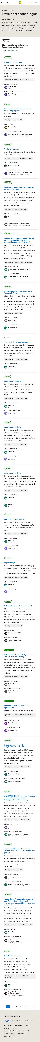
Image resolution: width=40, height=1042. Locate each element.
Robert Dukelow (13, 127)
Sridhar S (11, 366)
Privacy (14, 1028)
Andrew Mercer (12, 684)
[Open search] (32, 2)
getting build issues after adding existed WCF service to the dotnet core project (19, 851)
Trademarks (21, 1033)
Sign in (36, 2)
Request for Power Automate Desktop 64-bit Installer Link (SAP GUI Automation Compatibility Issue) (19, 240)
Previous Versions (19, 1025)
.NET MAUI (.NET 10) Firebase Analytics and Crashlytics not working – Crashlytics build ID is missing (19, 798)
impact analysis (10, 562)
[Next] (33, 1006)
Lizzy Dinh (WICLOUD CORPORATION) (20, 134)
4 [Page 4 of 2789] (20, 1006)
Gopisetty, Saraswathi (14, 877)
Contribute (7, 1028)
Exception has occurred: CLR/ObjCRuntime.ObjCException (17, 746)
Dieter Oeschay (12, 723)
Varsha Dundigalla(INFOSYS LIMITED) (19, 834)
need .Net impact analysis (14, 519)
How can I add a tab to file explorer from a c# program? (18, 110)
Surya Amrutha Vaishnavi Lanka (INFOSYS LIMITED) (17, 940)
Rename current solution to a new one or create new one (19, 188)
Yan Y (9, 216)
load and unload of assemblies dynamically (16, 706)
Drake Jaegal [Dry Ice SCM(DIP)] (18, 269)
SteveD (10, 984)
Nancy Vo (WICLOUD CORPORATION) (19, 223)
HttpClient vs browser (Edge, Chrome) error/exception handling (19, 656)
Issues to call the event (13, 62)
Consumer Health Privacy (11, 1031)
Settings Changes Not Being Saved (18, 606)
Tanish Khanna (12, 327)
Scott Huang (12, 87)
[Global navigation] (2, 2)
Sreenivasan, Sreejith (14, 774)
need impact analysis (12, 381)
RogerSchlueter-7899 (14, 633)
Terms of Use (26, 1031)
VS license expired (11, 149)
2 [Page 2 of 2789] (12, 1006)
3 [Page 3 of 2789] (16, 1006)
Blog (27, 1025)
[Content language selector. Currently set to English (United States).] (12, 1016)
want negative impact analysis (16, 342)
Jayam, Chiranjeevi (13, 165)
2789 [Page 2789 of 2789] (27, 1006)
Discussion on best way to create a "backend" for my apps (18, 292)
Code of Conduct (9, 1033)
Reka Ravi (11, 827)
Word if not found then (13, 956)
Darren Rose (11, 320)
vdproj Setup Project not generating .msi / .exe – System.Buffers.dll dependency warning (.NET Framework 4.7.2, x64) (19, 902)
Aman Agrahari (12, 932)
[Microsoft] (20, 2)
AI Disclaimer (8, 1025)
